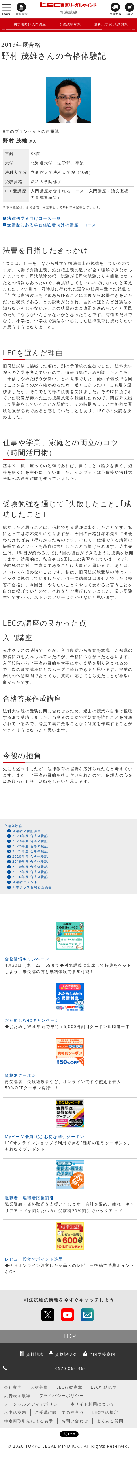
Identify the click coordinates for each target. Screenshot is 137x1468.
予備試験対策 (70, 24)
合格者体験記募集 (26, 831)
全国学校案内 (102, 1354)
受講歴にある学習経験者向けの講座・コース (52, 224)
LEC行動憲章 (69, 1387)
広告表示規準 (17, 1395)
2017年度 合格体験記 (30, 872)
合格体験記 (13, 826)
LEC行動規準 (104, 1387)
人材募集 (39, 1387)
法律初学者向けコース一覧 (34, 218)
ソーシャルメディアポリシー (33, 1404)
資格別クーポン (20, 1075)
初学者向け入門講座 (30, 24)
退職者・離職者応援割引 (29, 1197)
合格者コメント (25, 882)
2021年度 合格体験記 (30, 851)
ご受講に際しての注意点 (59, 1412)
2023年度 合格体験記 (30, 841)
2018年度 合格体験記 (30, 866)
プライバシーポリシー (61, 1395)
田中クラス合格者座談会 (32, 887)
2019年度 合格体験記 (30, 861)
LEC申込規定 (105, 1412)
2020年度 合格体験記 (30, 856)
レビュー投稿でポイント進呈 (34, 1259)
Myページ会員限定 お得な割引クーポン (45, 1136)
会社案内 (13, 1387)
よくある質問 (110, 1421)
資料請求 (35, 1354)
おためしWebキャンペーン (32, 1020)
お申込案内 (15, 1412)
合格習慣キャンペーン (27, 959)
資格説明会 (66, 1354)
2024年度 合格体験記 (30, 836)
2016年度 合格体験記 (30, 877)
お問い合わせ (75, 1421)
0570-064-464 (70, 1368)
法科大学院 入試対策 (111, 24)
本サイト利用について (93, 1404)
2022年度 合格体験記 (30, 846)
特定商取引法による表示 (28, 1421)
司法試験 (68, 12)
